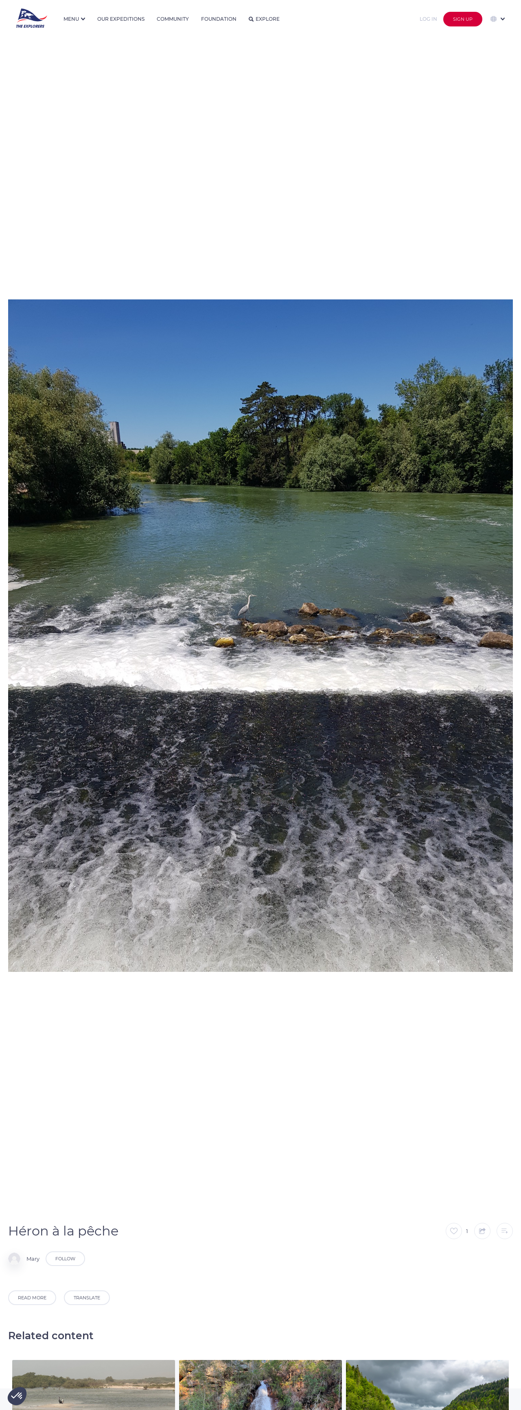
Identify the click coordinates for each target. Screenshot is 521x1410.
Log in (428, 19)
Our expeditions (120, 19)
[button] (17, 1396)
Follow (65, 1259)
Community (173, 19)
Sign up (463, 19)
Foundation (218, 19)
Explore (264, 19)
